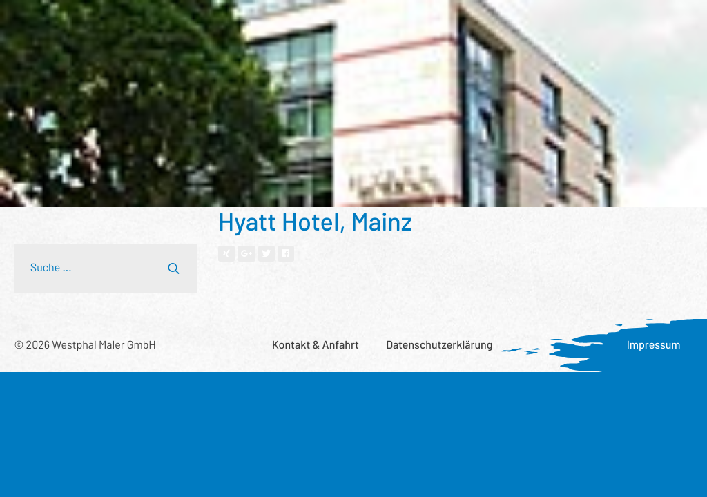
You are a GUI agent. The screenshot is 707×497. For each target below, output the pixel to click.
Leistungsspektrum (82, 23)
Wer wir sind (259, 23)
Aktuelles (555, 23)
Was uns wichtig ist (464, 23)
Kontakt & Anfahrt (315, 344)
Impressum (654, 344)
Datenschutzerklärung (439, 344)
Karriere (621, 23)
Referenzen (179, 23)
